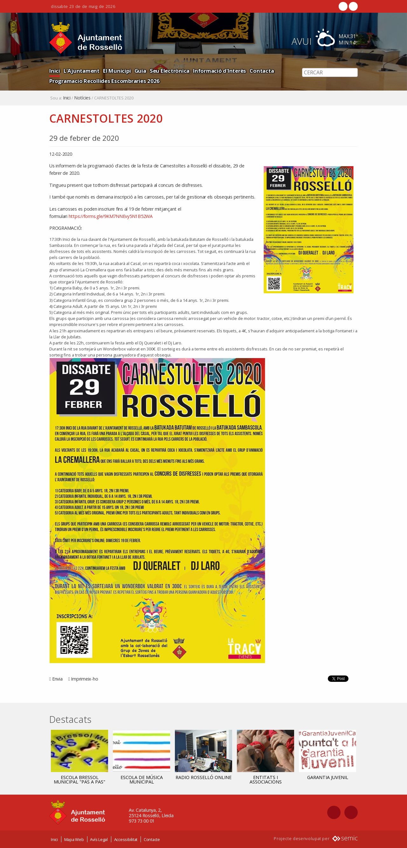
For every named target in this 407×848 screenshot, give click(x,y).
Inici (54, 70)
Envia (57, 679)
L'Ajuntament (82, 70)
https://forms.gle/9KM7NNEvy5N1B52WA (111, 216)
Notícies (82, 98)
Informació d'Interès (219, 70)
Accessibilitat (126, 839)
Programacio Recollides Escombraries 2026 (104, 81)
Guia (140, 70)
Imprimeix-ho (84, 679)
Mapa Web (74, 839)
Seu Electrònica (170, 70)
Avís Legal (99, 839)
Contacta (262, 70)
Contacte (152, 839)
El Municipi (117, 70)
